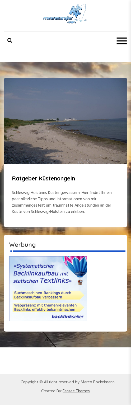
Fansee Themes (76, 391)
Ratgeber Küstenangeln (43, 178)
